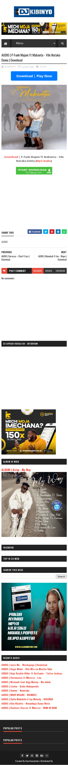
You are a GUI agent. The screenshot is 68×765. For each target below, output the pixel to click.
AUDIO (43, 66)
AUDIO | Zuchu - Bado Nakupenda (20, 686)
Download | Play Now (34, 76)
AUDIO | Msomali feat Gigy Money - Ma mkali (26, 682)
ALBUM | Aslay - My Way (16, 469)
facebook (60, 270)
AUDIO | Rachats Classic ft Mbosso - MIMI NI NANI (29, 708)
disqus (48, 270)
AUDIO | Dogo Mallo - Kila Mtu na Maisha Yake (26, 669)
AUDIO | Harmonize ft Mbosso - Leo (21, 677)
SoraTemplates (32, 760)
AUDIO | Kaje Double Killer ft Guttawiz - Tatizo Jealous (31, 673)
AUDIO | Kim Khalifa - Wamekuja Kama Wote (25, 703)
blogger (38, 270)
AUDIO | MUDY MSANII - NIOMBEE (19, 695)
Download (11, 157)
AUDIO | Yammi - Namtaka (15, 690)
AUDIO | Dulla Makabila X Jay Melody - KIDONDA (27, 699)
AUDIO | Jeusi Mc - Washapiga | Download (24, 665)
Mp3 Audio (43, 161)
